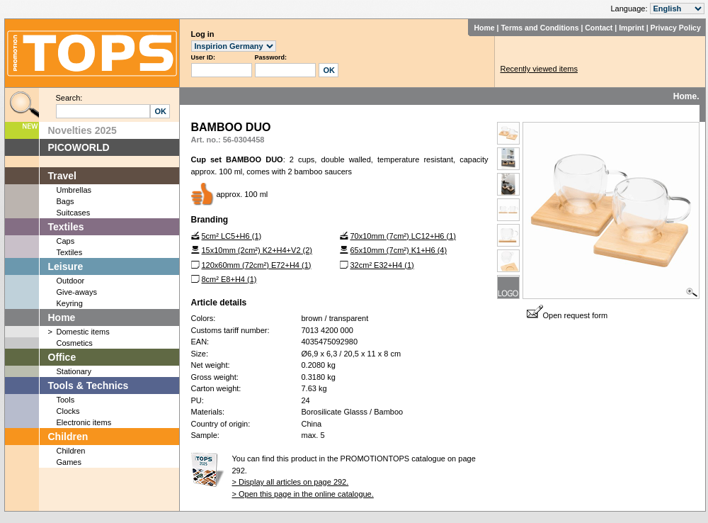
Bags (65, 201)
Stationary (74, 371)
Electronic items (84, 422)
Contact (598, 27)
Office (62, 357)
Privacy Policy (676, 27)
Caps (66, 241)
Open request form (567, 315)
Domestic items (83, 331)
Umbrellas (74, 190)
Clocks (68, 411)
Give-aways (77, 292)
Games (69, 462)
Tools (66, 399)
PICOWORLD (79, 147)
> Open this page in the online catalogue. (303, 494)
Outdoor (71, 280)
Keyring (70, 303)
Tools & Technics (88, 385)
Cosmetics (75, 343)
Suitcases (74, 212)
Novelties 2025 (82, 130)
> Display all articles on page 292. (290, 482)
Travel (62, 175)
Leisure (66, 266)
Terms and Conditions (539, 27)
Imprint (631, 27)
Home (484, 27)
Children (68, 436)
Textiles (66, 226)
